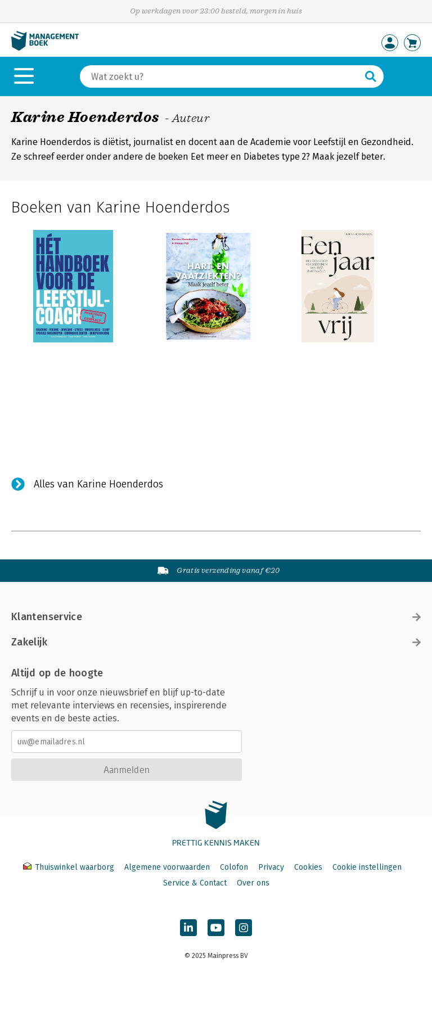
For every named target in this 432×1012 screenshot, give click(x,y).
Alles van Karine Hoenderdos (98, 484)
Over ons (253, 883)
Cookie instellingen (367, 867)
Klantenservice (216, 617)
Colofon (234, 867)
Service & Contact (195, 883)
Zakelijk (216, 642)
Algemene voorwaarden (167, 867)
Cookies (308, 867)
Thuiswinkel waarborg (69, 867)
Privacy (271, 867)
